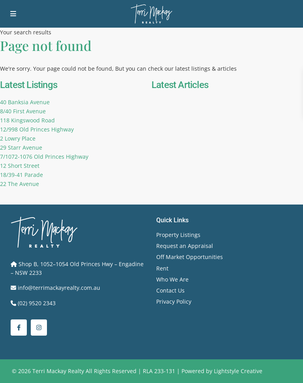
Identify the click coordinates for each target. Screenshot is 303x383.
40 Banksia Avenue (25, 102)
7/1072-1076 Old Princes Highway (44, 156)
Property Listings (178, 234)
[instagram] (39, 327)
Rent (162, 268)
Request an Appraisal (184, 246)
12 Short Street (19, 165)
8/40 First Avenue (23, 111)
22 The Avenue (19, 184)
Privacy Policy (173, 301)
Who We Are (172, 279)
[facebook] (19, 327)
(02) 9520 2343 (37, 303)
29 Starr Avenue (21, 147)
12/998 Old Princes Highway (37, 129)
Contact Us (170, 290)
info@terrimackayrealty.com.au (59, 287)
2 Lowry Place (18, 138)
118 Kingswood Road (27, 120)
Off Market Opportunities (189, 257)
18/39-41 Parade (21, 174)
